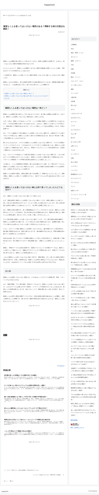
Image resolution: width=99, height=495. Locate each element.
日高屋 (73, 101)
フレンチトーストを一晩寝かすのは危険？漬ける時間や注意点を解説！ (83, 356)
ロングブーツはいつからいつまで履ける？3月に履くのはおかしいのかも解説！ (83, 348)
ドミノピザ (74, 93)
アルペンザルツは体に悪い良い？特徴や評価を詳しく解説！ (83, 257)
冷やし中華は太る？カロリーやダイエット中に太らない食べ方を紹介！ (83, 224)
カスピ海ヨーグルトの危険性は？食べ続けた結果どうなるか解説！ (83, 231)
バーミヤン (74, 170)
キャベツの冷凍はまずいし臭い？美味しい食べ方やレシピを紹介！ (83, 299)
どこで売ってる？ (76, 85)
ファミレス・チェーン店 (78, 194)
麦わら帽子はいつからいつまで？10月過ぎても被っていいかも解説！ (83, 305)
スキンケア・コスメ (77, 81)
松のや (73, 138)
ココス (73, 125)
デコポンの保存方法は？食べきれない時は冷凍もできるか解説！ (83, 383)
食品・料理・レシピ (77, 53)
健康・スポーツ (76, 61)
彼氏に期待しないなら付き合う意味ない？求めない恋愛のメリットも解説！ (83, 405)
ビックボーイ (75, 154)
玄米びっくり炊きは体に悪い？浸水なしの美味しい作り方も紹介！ (83, 211)
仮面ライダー (75, 190)
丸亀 (72, 158)
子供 (72, 65)
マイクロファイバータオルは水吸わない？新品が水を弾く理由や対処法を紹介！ (83, 326)
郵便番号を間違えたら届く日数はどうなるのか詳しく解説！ (83, 389)
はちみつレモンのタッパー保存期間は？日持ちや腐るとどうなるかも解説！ (83, 319)
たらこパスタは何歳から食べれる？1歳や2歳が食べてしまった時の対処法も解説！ (83, 278)
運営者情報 (74, 420)
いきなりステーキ (76, 113)
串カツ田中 (74, 162)
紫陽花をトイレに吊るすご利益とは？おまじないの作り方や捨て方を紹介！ (83, 218)
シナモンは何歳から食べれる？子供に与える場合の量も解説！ (83, 292)
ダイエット (74, 57)
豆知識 (73, 73)
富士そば (73, 105)
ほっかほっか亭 (76, 142)
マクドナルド (75, 182)
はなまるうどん (76, 117)
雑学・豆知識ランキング (77, 427)
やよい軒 (73, 134)
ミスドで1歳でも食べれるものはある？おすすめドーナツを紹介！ (83, 363)
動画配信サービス (76, 174)
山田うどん (74, 146)
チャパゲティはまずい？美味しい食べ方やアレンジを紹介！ (83, 237)
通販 (72, 89)
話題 (72, 69)
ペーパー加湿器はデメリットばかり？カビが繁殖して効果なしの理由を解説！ (83, 341)
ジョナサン (74, 166)
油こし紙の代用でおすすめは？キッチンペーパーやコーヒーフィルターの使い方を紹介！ (83, 412)
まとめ (6, 98)
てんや (73, 150)
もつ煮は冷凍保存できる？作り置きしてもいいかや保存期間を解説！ (83, 376)
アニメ (73, 186)
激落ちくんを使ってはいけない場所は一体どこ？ (19, 93)
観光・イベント (76, 77)
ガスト (73, 109)
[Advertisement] (34, 47)
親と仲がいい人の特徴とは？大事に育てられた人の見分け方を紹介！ (83, 251)
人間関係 (73, 44)
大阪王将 (73, 97)
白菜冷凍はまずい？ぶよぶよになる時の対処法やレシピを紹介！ (83, 286)
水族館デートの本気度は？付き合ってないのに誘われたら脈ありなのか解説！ (83, 370)
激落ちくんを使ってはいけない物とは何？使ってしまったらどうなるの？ (26, 96)
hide (28, 89)
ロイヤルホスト (76, 130)
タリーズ (73, 121)
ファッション (75, 198)
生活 (5, 335)
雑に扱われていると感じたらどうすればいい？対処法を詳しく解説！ (83, 264)
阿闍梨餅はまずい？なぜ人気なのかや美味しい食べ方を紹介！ (83, 270)
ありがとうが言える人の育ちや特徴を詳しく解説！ (83, 244)
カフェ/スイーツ (76, 178)
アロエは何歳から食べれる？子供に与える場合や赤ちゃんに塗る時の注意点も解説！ (83, 397)
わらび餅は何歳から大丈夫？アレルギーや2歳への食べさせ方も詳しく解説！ (83, 334)
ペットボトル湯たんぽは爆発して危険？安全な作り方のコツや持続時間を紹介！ (83, 312)
